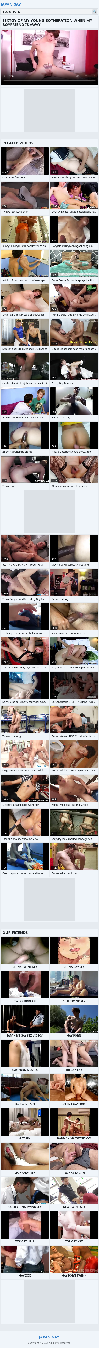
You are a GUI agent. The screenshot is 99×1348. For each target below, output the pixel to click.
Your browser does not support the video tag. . (49, 57)
